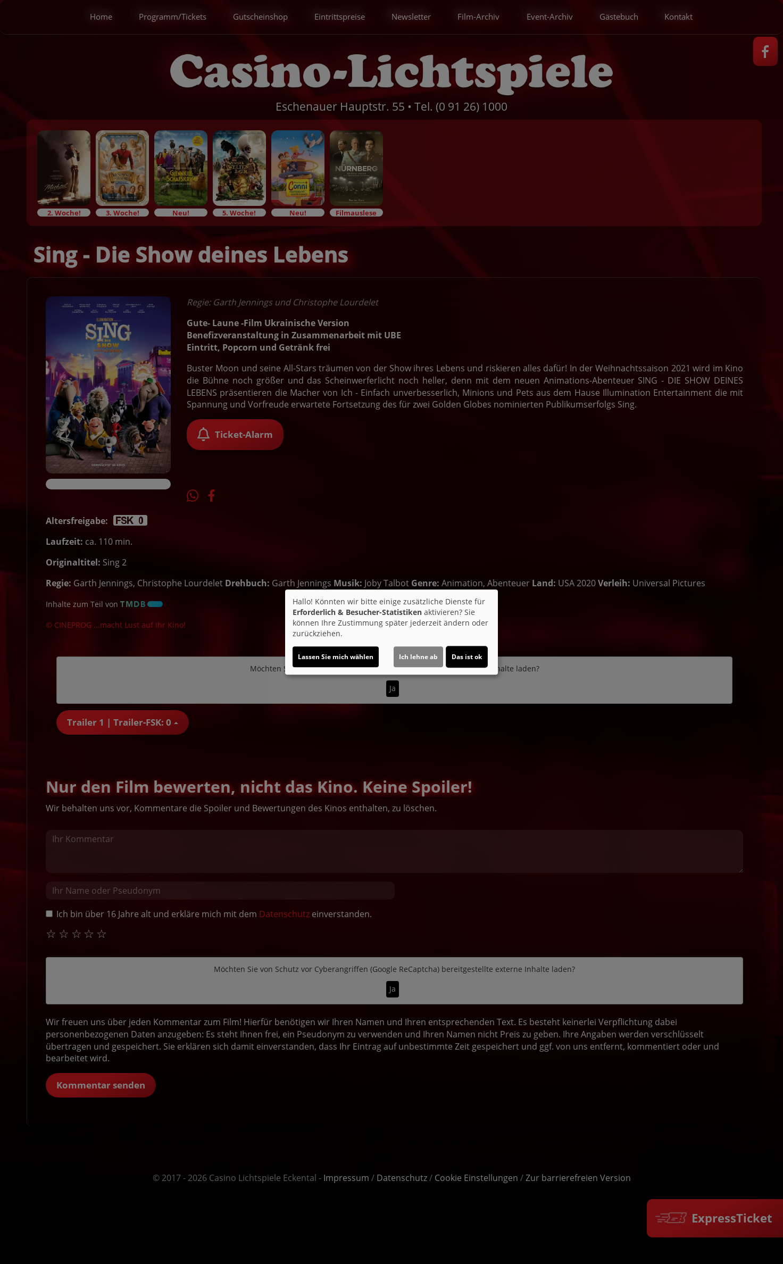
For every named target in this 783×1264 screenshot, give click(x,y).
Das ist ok (467, 656)
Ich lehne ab (418, 656)
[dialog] (391, 632)
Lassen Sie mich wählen (335, 656)
